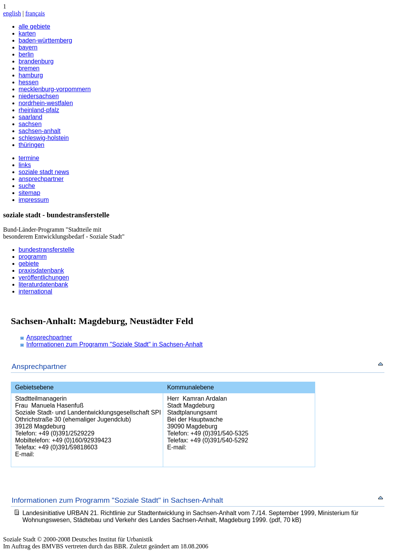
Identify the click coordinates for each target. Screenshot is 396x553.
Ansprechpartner (49, 337)
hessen (29, 82)
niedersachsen (39, 96)
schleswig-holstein (44, 138)
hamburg (31, 75)
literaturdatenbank (43, 284)
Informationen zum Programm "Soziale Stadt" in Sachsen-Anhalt (114, 344)
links (25, 165)
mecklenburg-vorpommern (55, 89)
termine (29, 158)
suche (27, 186)
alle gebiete (34, 26)
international (35, 291)
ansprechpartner (41, 179)
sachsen (30, 124)
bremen (29, 68)
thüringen (31, 145)
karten (27, 33)
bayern (28, 47)
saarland (30, 117)
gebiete (29, 263)
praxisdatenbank (41, 270)
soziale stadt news (44, 172)
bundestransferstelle (46, 249)
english (12, 13)
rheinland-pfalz (39, 110)
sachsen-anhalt (40, 131)
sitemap (29, 192)
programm (33, 256)
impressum (34, 199)
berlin (26, 54)
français (35, 13)
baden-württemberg (45, 40)
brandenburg (36, 61)
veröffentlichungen (44, 277)
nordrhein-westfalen (46, 103)
